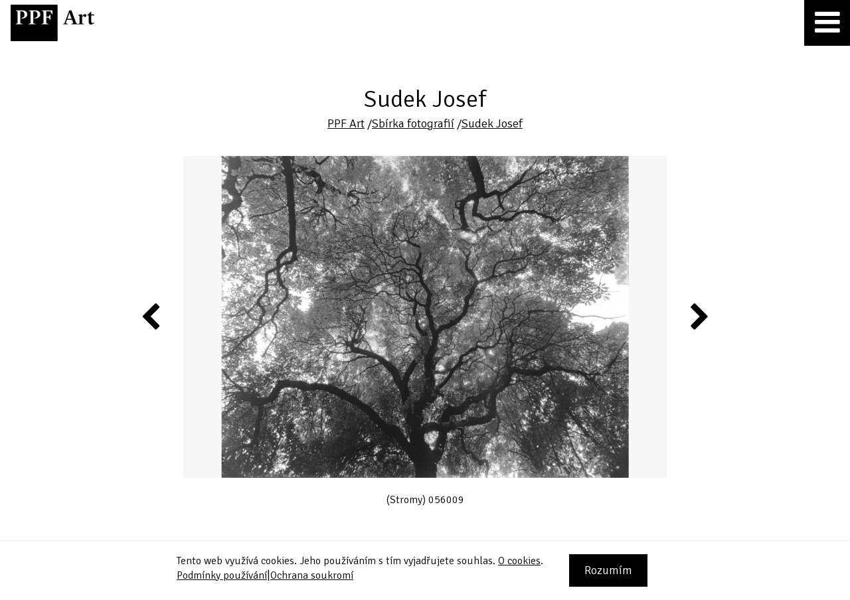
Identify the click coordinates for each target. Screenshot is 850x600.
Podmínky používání (222, 575)
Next (698, 316)
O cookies (519, 560)
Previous (151, 316)
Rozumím (608, 570)
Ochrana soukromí (311, 575)
